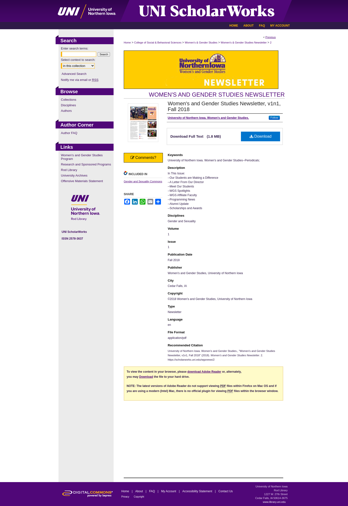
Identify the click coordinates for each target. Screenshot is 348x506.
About (139, 491)
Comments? (143, 158)
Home (127, 42)
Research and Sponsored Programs (86, 164)
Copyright (139, 496)
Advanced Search (74, 74)
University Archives (74, 175)
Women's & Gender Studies (201, 42)
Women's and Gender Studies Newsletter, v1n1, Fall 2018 (224, 106)
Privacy (125, 496)
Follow (274, 117)
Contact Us (225, 491)
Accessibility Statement (197, 491)
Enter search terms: (74, 48)
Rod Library (69, 170)
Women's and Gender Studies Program (82, 157)
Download (261, 136)
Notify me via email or (79, 80)
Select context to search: (78, 60)
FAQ (152, 491)
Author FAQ (69, 133)
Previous (270, 37)
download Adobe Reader (204, 371)
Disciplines (68, 105)
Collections (68, 99)
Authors (66, 111)
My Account (169, 491)
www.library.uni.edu (274, 501)
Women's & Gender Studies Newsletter (244, 42)
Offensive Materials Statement (82, 181)
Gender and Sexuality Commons (143, 181)
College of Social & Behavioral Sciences (157, 42)
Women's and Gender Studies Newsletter (217, 94)
